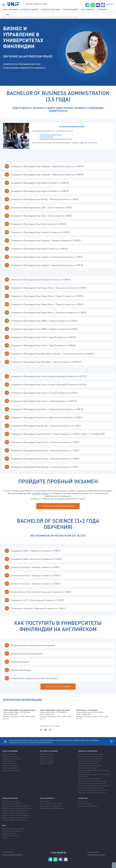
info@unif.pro (110, 4)
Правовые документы (45, 742)
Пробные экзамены (70, 9)
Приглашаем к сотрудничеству (88, 806)
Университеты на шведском (11, 770)
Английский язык (46, 137)
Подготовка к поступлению (10, 835)
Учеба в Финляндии (10, 9)
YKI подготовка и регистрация (88, 768)
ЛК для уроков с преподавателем (50, 806)
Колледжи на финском (9, 763)
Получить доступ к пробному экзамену (58, 506)
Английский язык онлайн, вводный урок (91, 754)
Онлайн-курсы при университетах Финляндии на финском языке (94, 775)
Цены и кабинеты (88, 9)
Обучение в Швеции (46, 763)
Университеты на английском (33, 17)
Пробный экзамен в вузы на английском (15, 810)
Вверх (114, 864)
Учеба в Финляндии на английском (13, 828)
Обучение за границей (29, 9)
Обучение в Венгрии (46, 754)
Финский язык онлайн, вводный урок (90, 756)
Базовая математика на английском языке (56, 139)
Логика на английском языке (51, 134)
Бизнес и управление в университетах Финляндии (61, 17)
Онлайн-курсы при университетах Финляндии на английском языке (94, 771)
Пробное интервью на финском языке (14, 820)
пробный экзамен (40, 493)
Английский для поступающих (11, 803)
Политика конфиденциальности (12, 854)
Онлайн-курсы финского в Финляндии (90, 759)
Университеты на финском (10, 766)
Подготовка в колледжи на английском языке (93, 781)
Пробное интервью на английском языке (15, 817)
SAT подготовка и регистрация (88, 763)
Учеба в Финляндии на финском (12, 831)
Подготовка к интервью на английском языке (93, 790)
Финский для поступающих (11, 801)
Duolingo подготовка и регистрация (89, 766)
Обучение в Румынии (47, 759)
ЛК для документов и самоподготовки (52, 808)
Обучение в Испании (46, 756)
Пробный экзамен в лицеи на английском (15, 806)
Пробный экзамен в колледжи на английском (17, 808)
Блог (7, 14)
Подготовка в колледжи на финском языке (92, 783)
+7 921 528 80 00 (58, 852)
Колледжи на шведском (9, 768)
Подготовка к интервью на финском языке (92, 792)
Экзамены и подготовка (50, 9)
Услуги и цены (44, 801)
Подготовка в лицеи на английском (89, 778)
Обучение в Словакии (47, 761)
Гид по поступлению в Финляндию (51, 803)
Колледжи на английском (10, 756)
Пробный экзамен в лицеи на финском (14, 813)
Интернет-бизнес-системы (96, 854)
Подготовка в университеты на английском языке (94, 785)
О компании (102, 9)
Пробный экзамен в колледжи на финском (16, 815)
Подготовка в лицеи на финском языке (90, 788)
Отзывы (4, 838)
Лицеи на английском (9, 754)
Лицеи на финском (8, 761)
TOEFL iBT (83, 143)
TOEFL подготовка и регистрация (89, 761)
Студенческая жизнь (8, 833)
